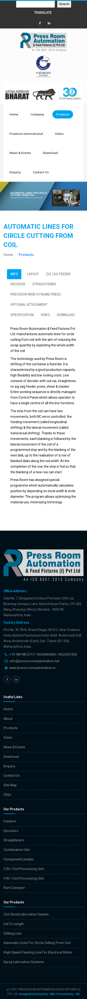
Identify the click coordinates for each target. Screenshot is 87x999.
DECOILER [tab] (17, 284)
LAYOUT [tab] (33, 274)
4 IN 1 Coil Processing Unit (23, 878)
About (7, 719)
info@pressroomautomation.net (34, 661)
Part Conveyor (14, 888)
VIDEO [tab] (45, 315)
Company (37, 114)
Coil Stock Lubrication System (26, 914)
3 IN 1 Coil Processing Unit (23, 869)
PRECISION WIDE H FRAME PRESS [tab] (35, 294)
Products (62, 114)
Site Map (9, 785)
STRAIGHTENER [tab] (44, 284)
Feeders (9, 821)
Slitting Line (12, 933)
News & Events (20, 153)
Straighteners (13, 840)
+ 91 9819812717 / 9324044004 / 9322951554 (43, 654)
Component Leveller (18, 859)
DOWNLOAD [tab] (65, 315)
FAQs (7, 795)
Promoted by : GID (68, 994)
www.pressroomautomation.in (32, 668)
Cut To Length (13, 924)
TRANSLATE (43, 12)
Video (59, 134)
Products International (26, 134)
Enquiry (15, 172)
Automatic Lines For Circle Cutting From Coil (37, 943)
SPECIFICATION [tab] (22, 315)
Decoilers (10, 831)
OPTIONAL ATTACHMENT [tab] (28, 304)
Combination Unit (16, 850)
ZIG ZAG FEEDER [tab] (58, 274)
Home (14, 114)
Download (50, 153)
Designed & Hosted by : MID (37, 994)
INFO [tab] (14, 274)
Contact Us (41, 172)
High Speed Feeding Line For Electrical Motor (37, 952)
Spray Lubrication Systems (23, 962)
